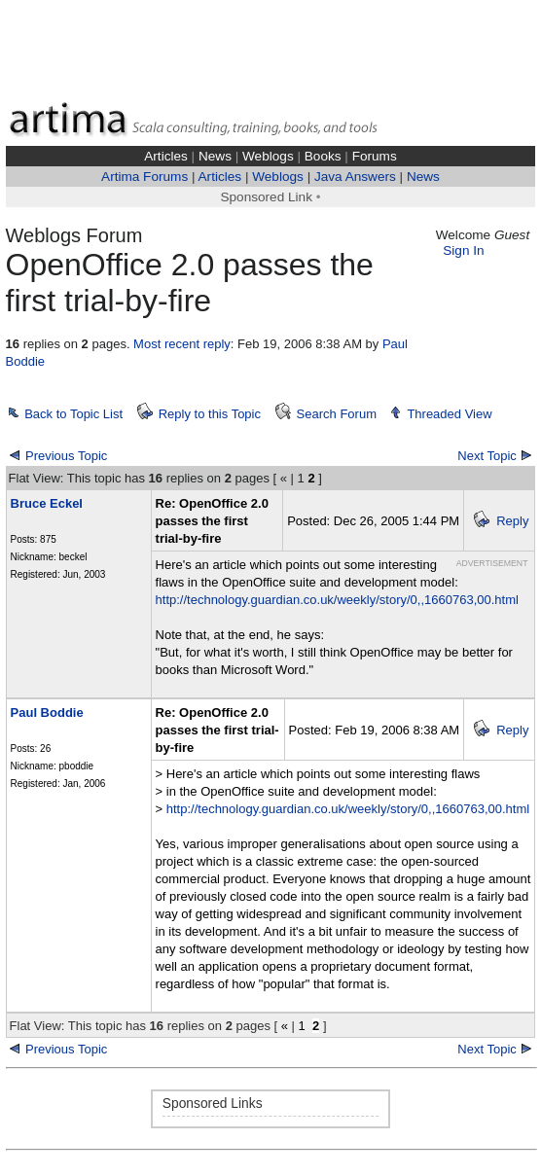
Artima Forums (144, 176)
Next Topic (486, 455)
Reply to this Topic (210, 414)
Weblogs (268, 156)
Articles (166, 156)
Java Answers (355, 176)
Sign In (463, 250)
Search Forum (337, 414)
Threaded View (449, 414)
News (215, 156)
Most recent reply (182, 344)
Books (323, 156)
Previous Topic (66, 455)
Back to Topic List (73, 414)
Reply (512, 521)
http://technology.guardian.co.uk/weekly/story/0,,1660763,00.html (337, 599)
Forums (374, 156)
